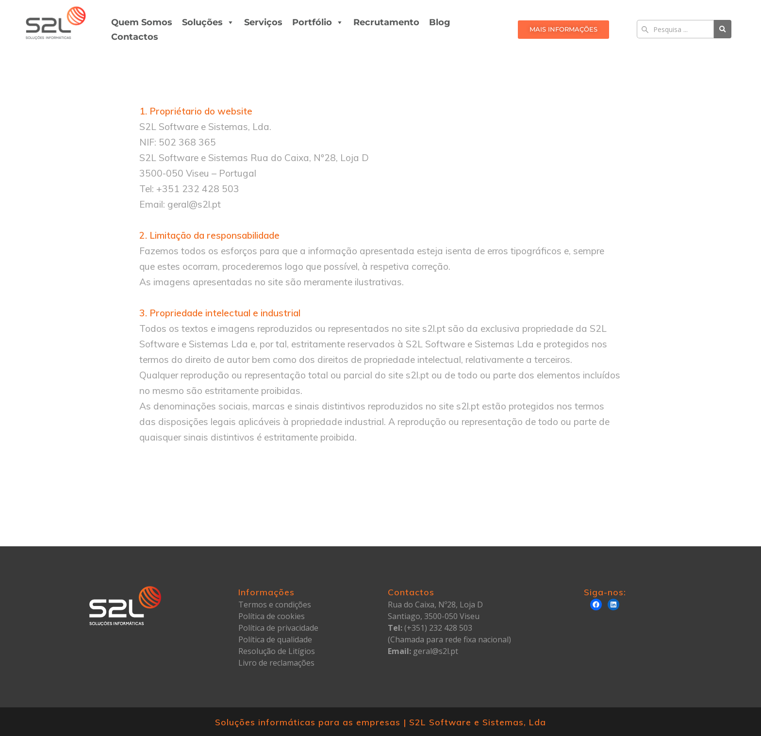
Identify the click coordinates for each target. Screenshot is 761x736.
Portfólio (318, 22)
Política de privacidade (278, 627)
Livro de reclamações (276, 662)
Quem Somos (141, 22)
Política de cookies (271, 616)
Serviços (263, 22)
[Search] (675, 29)
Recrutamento (386, 22)
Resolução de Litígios (276, 651)
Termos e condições (274, 604)
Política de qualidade (275, 639)
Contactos (134, 37)
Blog (439, 22)
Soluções (208, 22)
